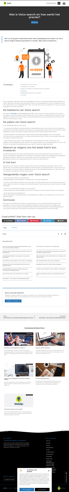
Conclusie (23, 95)
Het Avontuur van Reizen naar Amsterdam (47, 246)
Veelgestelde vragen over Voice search (31, 93)
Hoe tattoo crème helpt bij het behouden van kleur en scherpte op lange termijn (51, 252)
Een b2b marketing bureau (42, 378)
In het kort (24, 90)
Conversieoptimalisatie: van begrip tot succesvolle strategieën (16, 256)
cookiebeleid (39, 483)
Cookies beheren (42, 489)
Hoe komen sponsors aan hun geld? (13, 409)
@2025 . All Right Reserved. (13, 488)
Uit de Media (49, 456)
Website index (49, 458)
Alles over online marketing (43, 347)
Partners (48, 445)
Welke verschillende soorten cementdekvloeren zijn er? (50, 274)
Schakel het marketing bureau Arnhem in (14, 347)
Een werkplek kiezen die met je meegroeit (48, 260)
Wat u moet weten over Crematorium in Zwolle (15, 273)
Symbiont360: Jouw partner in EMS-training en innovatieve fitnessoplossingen (15, 269)
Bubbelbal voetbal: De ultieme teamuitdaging (48, 264)
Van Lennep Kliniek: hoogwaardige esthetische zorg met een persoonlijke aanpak (17, 247)
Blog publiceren (49, 447)
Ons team (48, 443)
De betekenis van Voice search (29, 84)
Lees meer (14, 113)
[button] (49, 471)
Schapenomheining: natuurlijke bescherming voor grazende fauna (16, 265)
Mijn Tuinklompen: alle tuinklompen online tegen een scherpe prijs (51, 256)
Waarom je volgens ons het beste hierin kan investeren (35, 88)
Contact (48, 449)
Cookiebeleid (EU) (50, 452)
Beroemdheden (49, 454)
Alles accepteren (27, 489)
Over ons (48, 440)
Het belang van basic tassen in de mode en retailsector (17, 260)
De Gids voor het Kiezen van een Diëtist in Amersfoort (51, 269)
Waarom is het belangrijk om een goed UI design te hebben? (17, 379)
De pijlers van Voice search (28, 86)
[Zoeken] (59, 3)
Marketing (34, 22)
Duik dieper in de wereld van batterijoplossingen (16, 278)
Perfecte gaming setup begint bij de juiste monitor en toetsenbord (17, 252)
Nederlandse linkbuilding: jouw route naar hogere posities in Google (50, 463)
